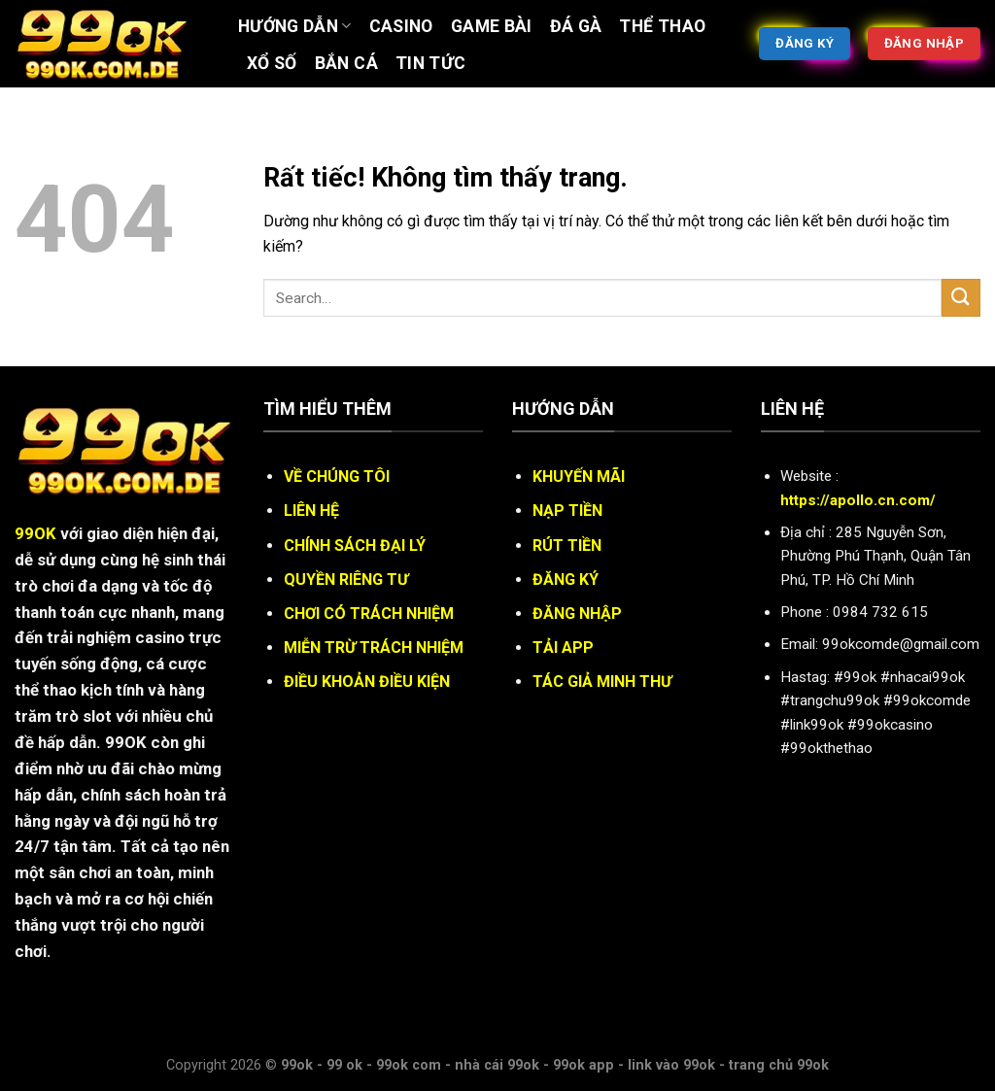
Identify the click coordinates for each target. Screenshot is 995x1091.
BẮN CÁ (346, 63)
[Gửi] (961, 298)
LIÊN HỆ (311, 510)
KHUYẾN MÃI (578, 476)
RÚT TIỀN (566, 545)
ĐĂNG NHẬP (577, 613)
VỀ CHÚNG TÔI (337, 476)
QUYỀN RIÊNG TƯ (346, 579)
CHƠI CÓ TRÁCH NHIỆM (369, 613)
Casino (401, 26)
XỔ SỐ (272, 63)
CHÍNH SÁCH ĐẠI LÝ (355, 545)
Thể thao (662, 26)
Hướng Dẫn (295, 26)
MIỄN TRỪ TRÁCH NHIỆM (373, 647)
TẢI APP (563, 647)
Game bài (491, 26)
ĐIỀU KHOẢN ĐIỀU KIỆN (367, 681)
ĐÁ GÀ (576, 26)
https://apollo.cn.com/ (858, 500)
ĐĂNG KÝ (565, 579)
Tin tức (430, 63)
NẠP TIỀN (567, 510)
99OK (35, 533)
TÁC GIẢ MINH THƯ (601, 681)
